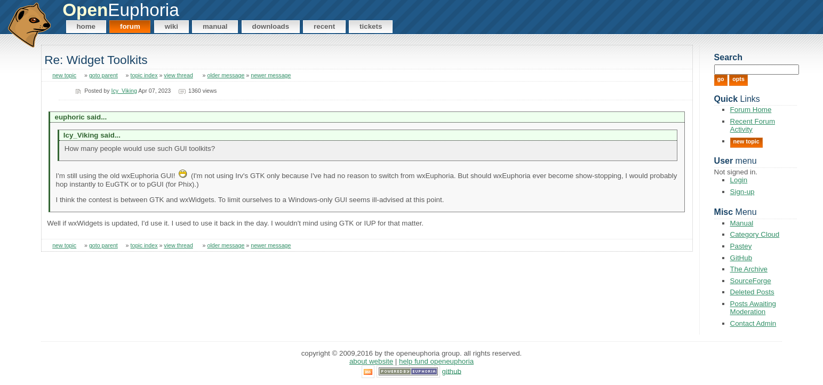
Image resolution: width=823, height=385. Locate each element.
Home (85, 26)
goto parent (103, 75)
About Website (371, 361)
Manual (215, 26)
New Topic (746, 141)
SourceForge (750, 281)
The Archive (749, 269)
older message (225, 75)
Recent (324, 26)
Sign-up (742, 192)
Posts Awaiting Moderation (753, 308)
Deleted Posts (752, 292)
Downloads (271, 26)
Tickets (370, 26)
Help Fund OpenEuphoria (436, 361)
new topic (64, 75)
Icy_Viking (124, 90)
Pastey (741, 246)
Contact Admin (753, 323)
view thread (178, 75)
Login (739, 180)
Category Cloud (755, 234)
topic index (144, 75)
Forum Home (751, 110)
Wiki (171, 26)
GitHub (741, 258)
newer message (271, 75)
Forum (130, 26)
